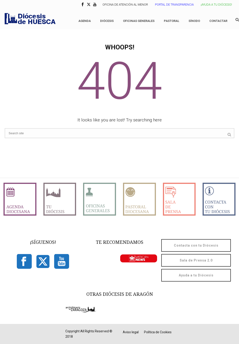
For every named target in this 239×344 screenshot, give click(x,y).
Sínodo (194, 21)
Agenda (84, 21)
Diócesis (107, 21)
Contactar (218, 21)
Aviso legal (131, 332)
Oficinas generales (139, 21)
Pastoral (171, 21)
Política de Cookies (158, 332)
